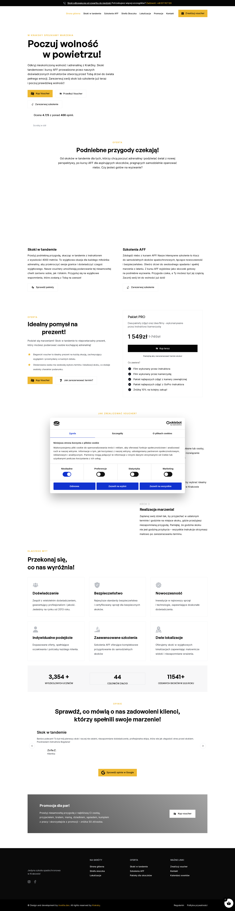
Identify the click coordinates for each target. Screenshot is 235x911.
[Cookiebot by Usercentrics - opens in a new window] (168, 423)
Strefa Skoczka (129, 13)
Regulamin (179, 905)
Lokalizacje (145, 13)
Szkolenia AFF (135, 249)
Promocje (158, 13)
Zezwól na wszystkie (161, 486)
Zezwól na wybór (117, 486)
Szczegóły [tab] (117, 433)
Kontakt (170, 13)
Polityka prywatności (197, 905)
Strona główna (73, 13)
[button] (32, 746)
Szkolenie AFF (111, 13)
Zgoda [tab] (72, 433)
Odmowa (74, 486)
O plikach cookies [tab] (162, 433)
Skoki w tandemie (92, 13)
